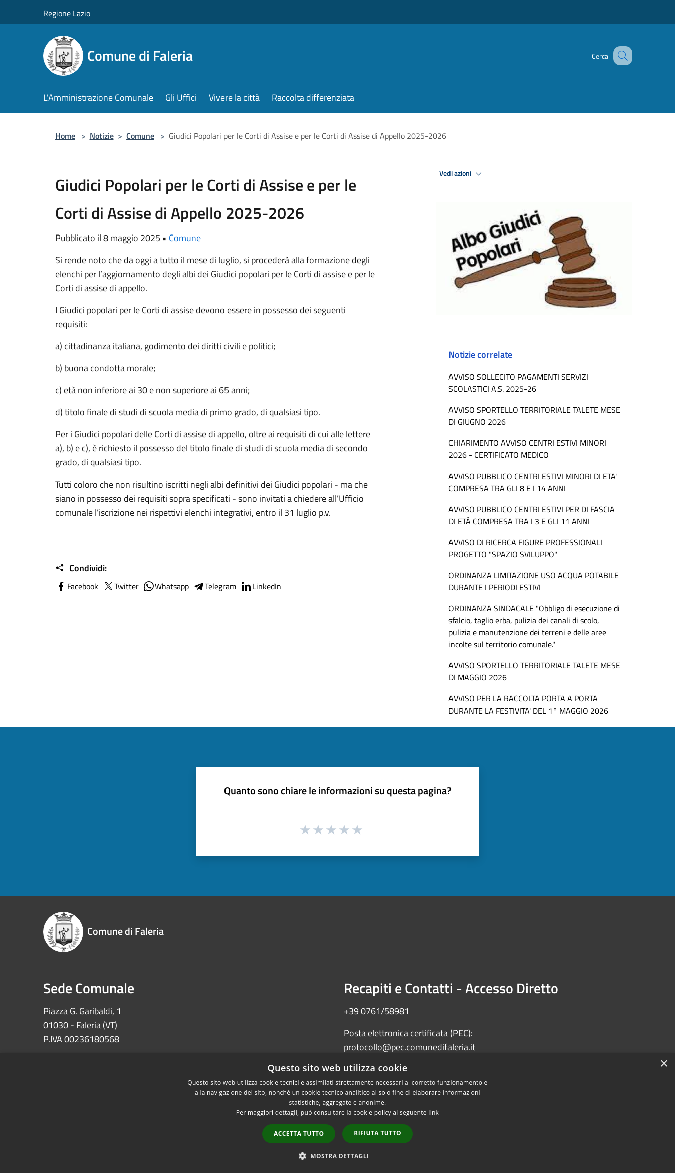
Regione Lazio (66, 13)
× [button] (663, 1064)
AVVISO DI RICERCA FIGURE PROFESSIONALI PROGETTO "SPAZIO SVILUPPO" (525, 548)
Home (65, 136)
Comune (140, 136)
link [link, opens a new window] (433, 1112)
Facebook (76, 586)
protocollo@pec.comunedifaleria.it (409, 1047)
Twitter (120, 586)
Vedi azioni (462, 174)
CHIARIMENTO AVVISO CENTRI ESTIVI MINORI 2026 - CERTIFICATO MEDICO (527, 449)
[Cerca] (620, 56)
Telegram (214, 586)
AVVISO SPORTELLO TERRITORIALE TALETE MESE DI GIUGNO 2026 (534, 416)
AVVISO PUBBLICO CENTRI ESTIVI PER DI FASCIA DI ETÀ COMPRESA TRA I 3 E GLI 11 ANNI (531, 515)
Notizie (102, 136)
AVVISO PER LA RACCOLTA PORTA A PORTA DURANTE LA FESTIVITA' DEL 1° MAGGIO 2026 (528, 704)
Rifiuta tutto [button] (377, 1133)
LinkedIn (260, 586)
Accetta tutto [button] (299, 1133)
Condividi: (81, 568)
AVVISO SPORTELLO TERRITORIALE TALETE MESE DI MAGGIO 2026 (534, 671)
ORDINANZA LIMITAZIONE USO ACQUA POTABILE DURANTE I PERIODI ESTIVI (533, 581)
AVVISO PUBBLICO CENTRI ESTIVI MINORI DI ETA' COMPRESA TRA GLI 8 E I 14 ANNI (532, 482)
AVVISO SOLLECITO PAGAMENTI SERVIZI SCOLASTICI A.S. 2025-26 (518, 383)
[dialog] (337, 1113)
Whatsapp (166, 586)
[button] (337, 1156)
